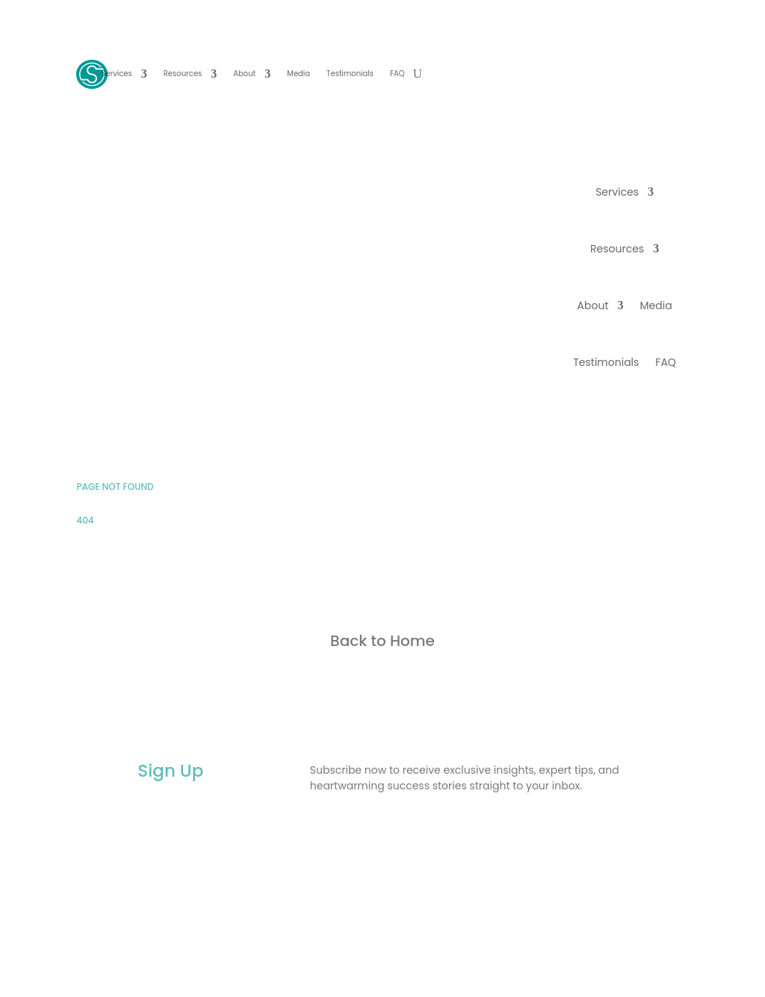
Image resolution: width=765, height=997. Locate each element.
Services (116, 73)
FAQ (397, 73)
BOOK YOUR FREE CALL (619, 75)
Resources (183, 73)
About (244, 73)
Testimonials (350, 73)
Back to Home (382, 640)
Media (298, 73)
